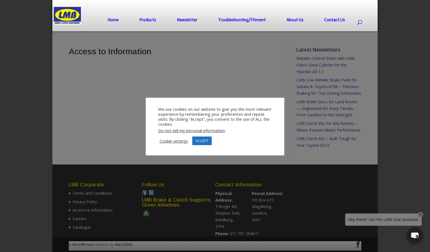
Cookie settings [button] (174, 140)
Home (113, 19)
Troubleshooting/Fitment (242, 19)
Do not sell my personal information (191, 130)
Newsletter (187, 19)
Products (147, 19)
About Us (294, 19)
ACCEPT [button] (202, 140)
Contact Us (334, 19)
